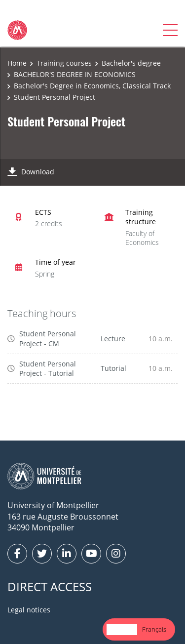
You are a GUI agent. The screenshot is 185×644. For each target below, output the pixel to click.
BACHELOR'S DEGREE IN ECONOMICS (75, 74)
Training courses (64, 63)
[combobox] (122, 629)
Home (17, 63)
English (121, 629)
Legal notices (28, 609)
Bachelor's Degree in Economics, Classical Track (92, 85)
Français (154, 629)
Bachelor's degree (131, 63)
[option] (154, 629)
